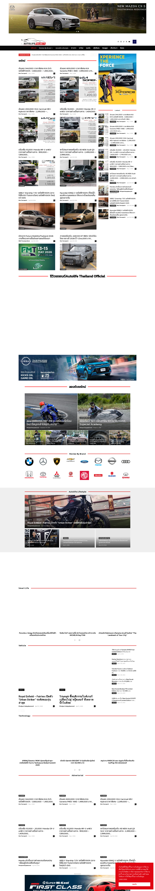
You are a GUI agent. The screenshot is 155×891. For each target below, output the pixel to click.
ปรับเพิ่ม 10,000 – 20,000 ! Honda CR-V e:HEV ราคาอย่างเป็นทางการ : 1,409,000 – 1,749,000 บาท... (122, 152)
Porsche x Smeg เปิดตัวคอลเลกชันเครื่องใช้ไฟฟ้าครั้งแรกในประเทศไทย (37, 634)
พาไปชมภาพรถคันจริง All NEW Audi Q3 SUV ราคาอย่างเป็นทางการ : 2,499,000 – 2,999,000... (78, 152)
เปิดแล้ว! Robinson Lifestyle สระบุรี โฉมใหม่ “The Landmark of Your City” (117, 634)
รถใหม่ (112, 437)
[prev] (92, 55)
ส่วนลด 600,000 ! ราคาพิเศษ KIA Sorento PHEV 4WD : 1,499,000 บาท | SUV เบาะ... (122, 128)
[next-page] (79, 640)
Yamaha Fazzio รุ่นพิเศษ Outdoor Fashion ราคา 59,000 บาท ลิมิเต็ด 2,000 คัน (124, 671)
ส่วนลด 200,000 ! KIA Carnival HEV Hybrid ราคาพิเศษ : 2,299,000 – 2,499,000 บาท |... (122, 140)
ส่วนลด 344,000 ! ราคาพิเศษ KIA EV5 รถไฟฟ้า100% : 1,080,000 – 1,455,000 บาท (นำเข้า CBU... (122, 116)
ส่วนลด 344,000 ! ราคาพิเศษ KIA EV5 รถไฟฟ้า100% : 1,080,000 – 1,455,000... (36, 69)
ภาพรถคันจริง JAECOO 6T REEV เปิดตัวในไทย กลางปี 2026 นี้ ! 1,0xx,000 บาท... (78, 237)
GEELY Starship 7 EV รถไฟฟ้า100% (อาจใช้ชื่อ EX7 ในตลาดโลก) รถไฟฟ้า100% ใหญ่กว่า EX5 (37, 195)
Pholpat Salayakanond (126, 191)
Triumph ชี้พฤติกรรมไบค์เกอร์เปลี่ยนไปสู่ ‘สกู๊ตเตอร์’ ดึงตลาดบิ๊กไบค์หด (76, 699)
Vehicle (30, 520)
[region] (77, 18)
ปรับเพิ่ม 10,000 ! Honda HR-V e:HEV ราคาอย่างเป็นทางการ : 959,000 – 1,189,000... (35, 152)
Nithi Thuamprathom (24, 241)
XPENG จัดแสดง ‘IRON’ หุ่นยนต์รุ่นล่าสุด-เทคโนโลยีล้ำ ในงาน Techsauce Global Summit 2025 (37, 762)
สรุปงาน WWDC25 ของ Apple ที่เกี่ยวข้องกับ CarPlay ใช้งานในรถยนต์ (117, 761)
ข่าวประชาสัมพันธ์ (23, 269)
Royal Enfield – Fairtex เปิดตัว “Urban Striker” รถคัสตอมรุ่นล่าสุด (36, 699)
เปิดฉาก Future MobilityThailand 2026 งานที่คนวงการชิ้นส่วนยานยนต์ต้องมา (36, 237)
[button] (77, 18)
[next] (95, 55)
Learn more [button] (123, 879)
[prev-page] (75, 640)
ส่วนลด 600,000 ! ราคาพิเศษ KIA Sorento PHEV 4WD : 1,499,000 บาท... (76, 69)
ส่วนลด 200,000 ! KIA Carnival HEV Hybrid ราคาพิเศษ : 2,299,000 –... (35, 110)
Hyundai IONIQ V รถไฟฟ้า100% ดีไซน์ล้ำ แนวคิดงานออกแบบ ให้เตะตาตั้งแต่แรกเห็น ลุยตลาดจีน (77, 195)
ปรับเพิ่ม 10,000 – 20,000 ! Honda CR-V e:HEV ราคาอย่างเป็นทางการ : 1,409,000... (78, 110)
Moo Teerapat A (23, 73)
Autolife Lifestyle (85, 418)
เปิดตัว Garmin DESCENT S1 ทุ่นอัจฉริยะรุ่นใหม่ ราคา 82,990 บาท (77, 761)
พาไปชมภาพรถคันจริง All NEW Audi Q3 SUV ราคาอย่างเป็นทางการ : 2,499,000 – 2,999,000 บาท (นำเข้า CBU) (123, 177)
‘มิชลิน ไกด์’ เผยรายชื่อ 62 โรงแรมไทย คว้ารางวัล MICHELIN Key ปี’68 (77, 634)
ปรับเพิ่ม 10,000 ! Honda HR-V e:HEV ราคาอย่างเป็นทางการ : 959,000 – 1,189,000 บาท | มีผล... (122, 164)
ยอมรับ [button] (134, 884)
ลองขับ (29, 418)
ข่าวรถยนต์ (21, 101)
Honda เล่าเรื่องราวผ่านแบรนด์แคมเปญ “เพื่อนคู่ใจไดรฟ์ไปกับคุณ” (121, 187)
